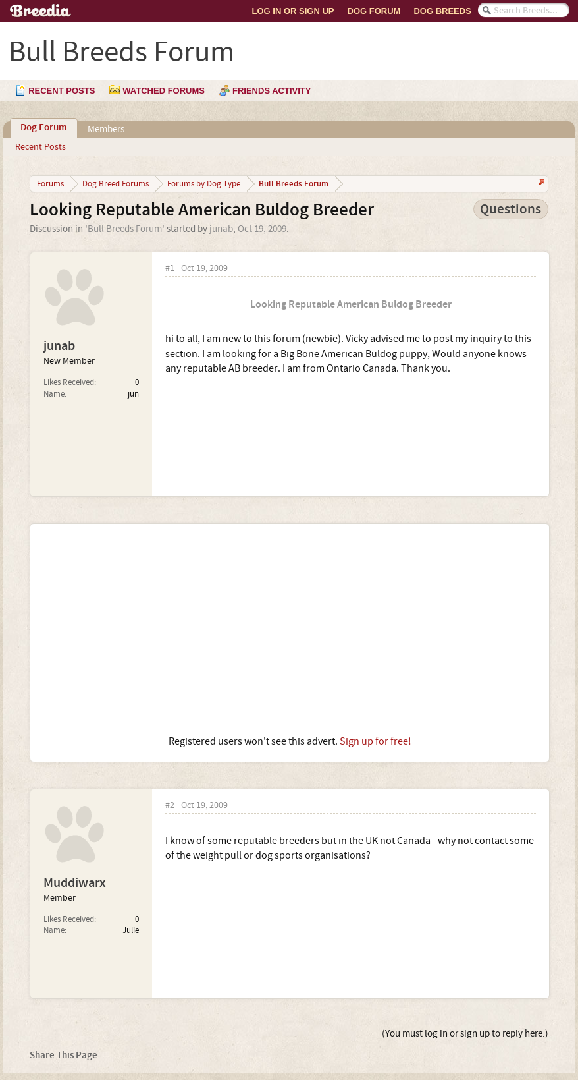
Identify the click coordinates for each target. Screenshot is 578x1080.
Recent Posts (40, 147)
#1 (169, 268)
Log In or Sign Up (293, 11)
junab (221, 229)
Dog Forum (374, 11)
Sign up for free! (375, 741)
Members (106, 129)
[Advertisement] (289, 629)
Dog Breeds (442, 11)
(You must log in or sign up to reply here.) (465, 1033)
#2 (169, 805)
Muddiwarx (74, 883)
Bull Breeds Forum (125, 229)
